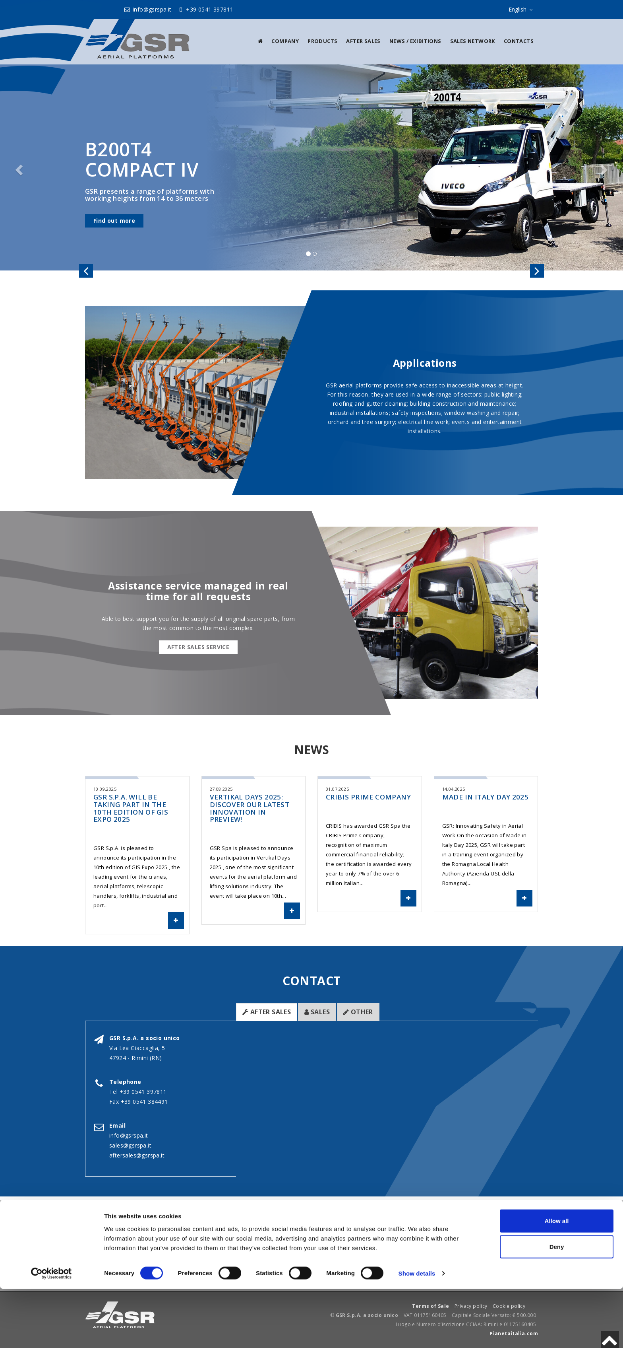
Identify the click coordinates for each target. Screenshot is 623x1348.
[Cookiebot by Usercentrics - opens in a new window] (51, 1332)
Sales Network (472, 41)
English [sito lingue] (522, 10)
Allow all (557, 1279)
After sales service (198, 647)
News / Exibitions (415, 41)
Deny (556, 1305)
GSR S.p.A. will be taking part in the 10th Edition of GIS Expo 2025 (130, 808)
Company (285, 41)
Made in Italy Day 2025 (485, 796)
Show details (417, 1332)
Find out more (114, 220)
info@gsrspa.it (148, 9)
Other (358, 1012)
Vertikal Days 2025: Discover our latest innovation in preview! (250, 808)
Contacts (519, 41)
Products (322, 41)
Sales (317, 1012)
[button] (18, 167)
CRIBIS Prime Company (368, 796)
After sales (363, 41)
